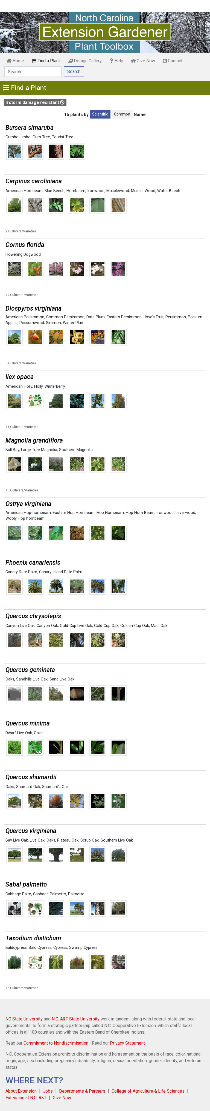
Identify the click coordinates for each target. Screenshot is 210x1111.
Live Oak (37, 840)
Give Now (143, 60)
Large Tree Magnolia (39, 450)
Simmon (53, 322)
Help (116, 60)
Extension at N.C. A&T (25, 1097)
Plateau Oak (67, 840)
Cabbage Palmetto (49, 894)
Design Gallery (85, 60)
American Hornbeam (24, 191)
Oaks (9, 679)
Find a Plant (46, 60)
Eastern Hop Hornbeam (74, 512)
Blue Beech (55, 191)
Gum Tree (41, 137)
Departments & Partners (82, 1091)
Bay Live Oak (16, 840)
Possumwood (31, 322)
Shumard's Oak (55, 786)
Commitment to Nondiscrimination (56, 1043)
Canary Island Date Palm (60, 572)
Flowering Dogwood (23, 254)
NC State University (24, 1019)
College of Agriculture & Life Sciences (148, 1091)
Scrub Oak (89, 840)
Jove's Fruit (154, 317)
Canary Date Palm (21, 572)
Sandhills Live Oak (32, 679)
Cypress (60, 947)
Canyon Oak (47, 625)
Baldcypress (16, 947)
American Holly (18, 386)
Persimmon (175, 317)
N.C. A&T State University (76, 1019)
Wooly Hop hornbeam (25, 518)
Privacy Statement (127, 1043)
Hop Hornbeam (110, 512)
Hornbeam (75, 191)
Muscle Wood (143, 191)
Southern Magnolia (76, 450)
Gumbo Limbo (18, 137)
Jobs (48, 1091)
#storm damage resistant (35, 102)
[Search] (33, 71)
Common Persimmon (65, 317)
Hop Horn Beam (140, 512)
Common (122, 114)
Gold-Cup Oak (106, 625)
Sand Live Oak (61, 679)
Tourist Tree (62, 137)
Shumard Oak (28, 786)
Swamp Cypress (83, 947)
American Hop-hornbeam (28, 512)
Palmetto (76, 894)
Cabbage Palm (18, 894)
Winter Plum (73, 322)
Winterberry (55, 386)
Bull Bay (12, 450)
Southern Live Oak (117, 840)
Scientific (100, 114)
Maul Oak (159, 625)
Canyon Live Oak (20, 625)
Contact (172, 60)
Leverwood (185, 512)
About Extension (21, 1091)
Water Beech (168, 191)
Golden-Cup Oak (134, 625)
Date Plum (95, 317)
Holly (38, 386)
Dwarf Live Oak (18, 733)
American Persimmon (24, 317)
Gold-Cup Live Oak (76, 625)
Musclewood (117, 191)
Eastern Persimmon (124, 317)
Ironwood (95, 191)
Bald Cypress (40, 947)
